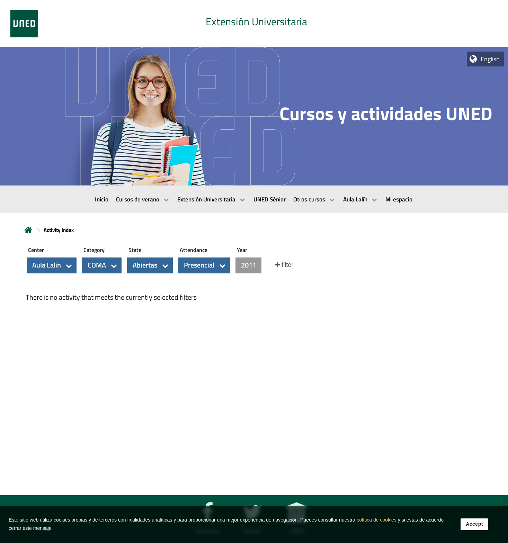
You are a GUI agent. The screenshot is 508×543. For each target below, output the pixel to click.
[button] (52, 265)
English (490, 59)
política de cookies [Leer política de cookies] (376, 524)
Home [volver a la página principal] (28, 230)
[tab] (254, 23)
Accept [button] (474, 529)
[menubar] (254, 199)
